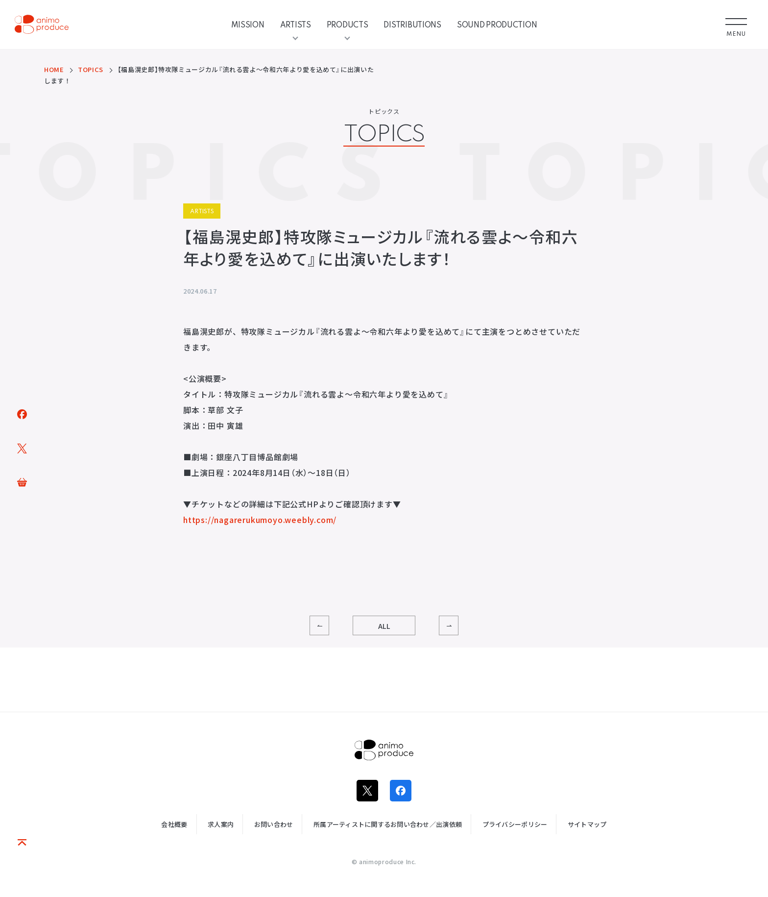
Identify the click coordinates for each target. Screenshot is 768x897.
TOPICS (90, 69)
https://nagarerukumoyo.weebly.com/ (259, 519)
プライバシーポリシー (515, 824)
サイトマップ (587, 824)
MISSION (247, 24)
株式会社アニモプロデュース (384, 750)
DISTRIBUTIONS (412, 24)
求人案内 (221, 824)
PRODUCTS (347, 24)
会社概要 (174, 824)
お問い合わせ (273, 824)
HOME (54, 69)
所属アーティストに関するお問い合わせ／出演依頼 (387, 824)
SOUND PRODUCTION (497, 24)
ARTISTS (295, 24)
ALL (384, 626)
